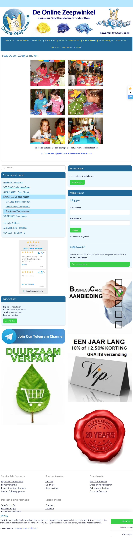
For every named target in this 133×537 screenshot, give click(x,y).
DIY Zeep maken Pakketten (18, 201)
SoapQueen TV (8, 505)
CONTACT (78, 47)
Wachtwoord (75, 218)
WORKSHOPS (120, 40)
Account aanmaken (79, 264)
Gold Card (50, 484)
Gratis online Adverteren (101, 484)
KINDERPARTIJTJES (106, 40)
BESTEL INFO (37, 40)
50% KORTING (50, 40)
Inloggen (75, 230)
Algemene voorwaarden (12, 481)
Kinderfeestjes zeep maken (18, 206)
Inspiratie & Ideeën (11, 223)
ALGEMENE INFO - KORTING (15, 228)
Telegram (49, 505)
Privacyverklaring (9, 484)
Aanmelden (10, 321)
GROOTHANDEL (23, 40)
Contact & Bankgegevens (13, 491)
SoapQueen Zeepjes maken (18, 211)
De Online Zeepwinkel (12, 182)
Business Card (52, 488)
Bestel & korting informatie (13, 488)
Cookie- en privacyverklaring (40, 531)
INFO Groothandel (98, 481)
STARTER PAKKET (89, 40)
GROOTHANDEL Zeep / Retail (16, 192)
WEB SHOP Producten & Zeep (16, 187)
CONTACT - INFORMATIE (14, 232)
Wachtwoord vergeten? (79, 236)
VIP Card (49, 481)
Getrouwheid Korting (99, 488)
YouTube (49, 508)
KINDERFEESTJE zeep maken (16, 197)
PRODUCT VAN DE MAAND (69, 40)
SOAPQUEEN (67, 47)
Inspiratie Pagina (8, 508)
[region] (47, 527)
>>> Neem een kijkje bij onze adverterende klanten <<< (66, 153)
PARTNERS (55, 47)
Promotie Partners (98, 491)
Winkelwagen (77, 182)
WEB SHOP (9, 40)
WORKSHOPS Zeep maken (15, 216)
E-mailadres (75, 208)
